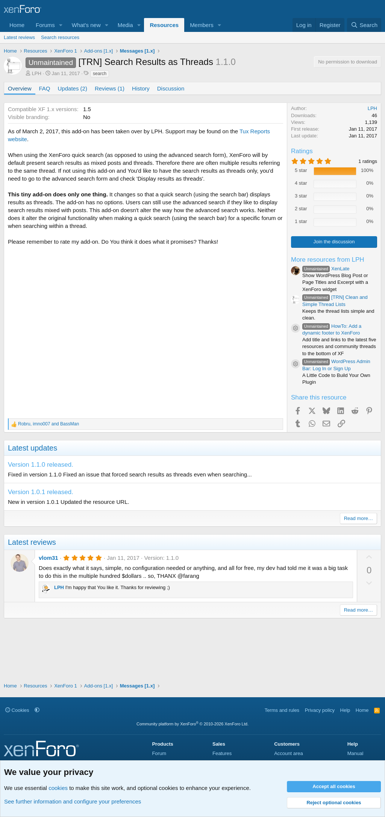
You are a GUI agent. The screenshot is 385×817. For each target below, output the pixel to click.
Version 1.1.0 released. (40, 464)
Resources (164, 25)
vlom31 (48, 558)
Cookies (17, 710)
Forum (159, 753)
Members (202, 25)
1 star (301, 221)
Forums (45, 25)
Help (345, 710)
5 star (301, 170)
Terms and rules (282, 710)
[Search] (364, 25)
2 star (301, 208)
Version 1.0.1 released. (40, 492)
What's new (86, 25)
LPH (36, 73)
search (99, 73)
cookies (58, 788)
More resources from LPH (327, 259)
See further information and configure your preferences (72, 801)
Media (125, 25)
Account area (288, 753)
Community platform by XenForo (192, 724)
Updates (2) (72, 88)
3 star (301, 196)
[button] (61, 25)
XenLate (325, 268)
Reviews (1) (109, 88)
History (141, 88)
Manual (355, 753)
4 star (301, 183)
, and (48, 424)
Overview (20, 88)
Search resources (60, 37)
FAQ (44, 88)
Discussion (171, 88)
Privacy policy (320, 710)
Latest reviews (19, 37)
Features (222, 753)
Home (16, 25)
